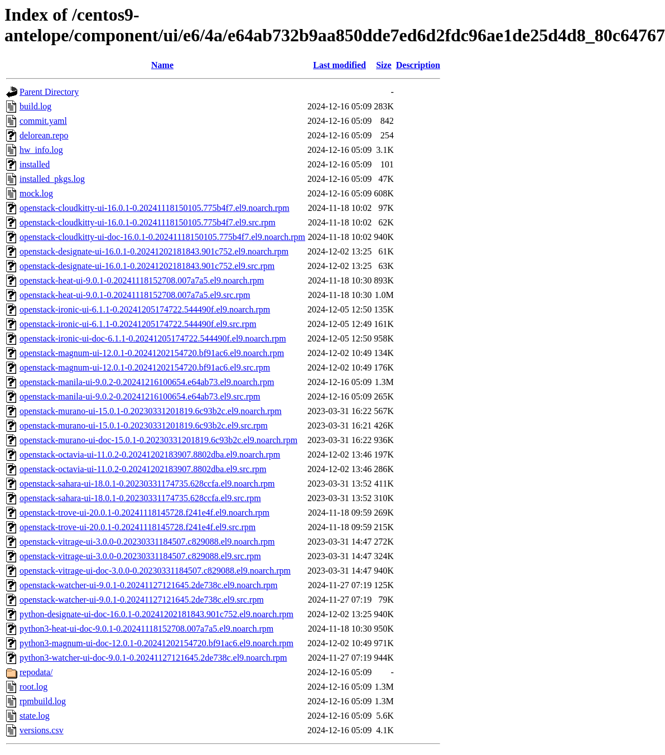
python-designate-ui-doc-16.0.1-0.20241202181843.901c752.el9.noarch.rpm (156, 614)
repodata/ (36, 672)
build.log (35, 106)
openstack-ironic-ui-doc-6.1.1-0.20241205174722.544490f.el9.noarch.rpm (153, 338)
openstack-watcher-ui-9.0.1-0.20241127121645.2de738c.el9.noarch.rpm (149, 585)
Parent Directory (49, 92)
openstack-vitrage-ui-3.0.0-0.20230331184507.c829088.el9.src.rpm (140, 556)
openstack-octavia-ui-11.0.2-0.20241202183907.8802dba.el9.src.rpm (143, 469)
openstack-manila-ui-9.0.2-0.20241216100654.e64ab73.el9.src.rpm (140, 396)
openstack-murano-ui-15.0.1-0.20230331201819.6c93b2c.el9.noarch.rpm (151, 411)
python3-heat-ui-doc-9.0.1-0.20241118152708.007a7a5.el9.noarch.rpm (146, 628)
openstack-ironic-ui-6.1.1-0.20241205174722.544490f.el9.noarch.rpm (145, 309)
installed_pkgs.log (52, 179)
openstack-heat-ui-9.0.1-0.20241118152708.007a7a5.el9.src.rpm (135, 295)
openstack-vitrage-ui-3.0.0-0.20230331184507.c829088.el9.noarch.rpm (147, 541)
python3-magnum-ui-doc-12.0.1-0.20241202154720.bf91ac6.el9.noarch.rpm (156, 643)
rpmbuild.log (43, 701)
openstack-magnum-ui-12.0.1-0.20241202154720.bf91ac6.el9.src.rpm (145, 367)
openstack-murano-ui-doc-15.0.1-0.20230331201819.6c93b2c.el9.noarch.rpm (158, 440)
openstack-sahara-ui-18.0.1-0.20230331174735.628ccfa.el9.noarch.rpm (147, 483)
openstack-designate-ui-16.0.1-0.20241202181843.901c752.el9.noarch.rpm (154, 251)
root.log (33, 686)
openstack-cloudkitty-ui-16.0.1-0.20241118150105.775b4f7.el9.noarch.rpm (155, 208)
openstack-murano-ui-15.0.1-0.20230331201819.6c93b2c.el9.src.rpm (144, 425)
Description (418, 65)
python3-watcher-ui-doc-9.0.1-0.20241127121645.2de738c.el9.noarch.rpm (153, 657)
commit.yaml (43, 121)
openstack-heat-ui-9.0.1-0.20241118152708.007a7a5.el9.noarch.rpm (142, 280)
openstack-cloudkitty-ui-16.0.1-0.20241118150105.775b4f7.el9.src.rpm (148, 222)
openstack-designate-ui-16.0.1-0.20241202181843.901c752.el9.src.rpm (147, 266)
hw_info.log (41, 150)
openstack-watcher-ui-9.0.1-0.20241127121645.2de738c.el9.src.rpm (142, 599)
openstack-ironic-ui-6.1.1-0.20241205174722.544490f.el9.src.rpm (138, 324)
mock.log (36, 193)
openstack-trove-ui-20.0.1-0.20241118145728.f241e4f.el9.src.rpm (138, 527)
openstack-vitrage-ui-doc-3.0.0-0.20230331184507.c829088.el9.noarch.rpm (155, 570)
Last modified (339, 65)
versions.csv (42, 730)
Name (162, 65)
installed (35, 164)
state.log (35, 715)
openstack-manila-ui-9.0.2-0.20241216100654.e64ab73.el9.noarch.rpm (147, 382)
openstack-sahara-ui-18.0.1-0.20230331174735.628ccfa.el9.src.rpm (140, 498)
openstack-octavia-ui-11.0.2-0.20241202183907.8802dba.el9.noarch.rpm (150, 454)
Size (384, 65)
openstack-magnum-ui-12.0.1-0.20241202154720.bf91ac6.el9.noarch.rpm (152, 353)
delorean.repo (44, 135)
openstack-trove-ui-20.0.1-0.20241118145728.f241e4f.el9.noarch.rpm (144, 512)
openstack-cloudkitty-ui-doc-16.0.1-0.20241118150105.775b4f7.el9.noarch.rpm (162, 237)
